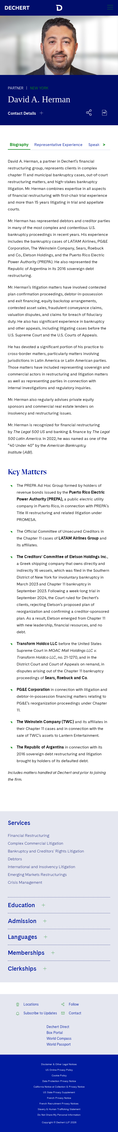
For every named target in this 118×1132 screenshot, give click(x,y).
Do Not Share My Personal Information (59, 1114)
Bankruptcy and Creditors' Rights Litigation (46, 851)
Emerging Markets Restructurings (37, 874)
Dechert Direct (58, 1027)
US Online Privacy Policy (59, 1069)
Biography (19, 144)
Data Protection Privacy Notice (59, 1081)
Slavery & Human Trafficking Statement (59, 1109)
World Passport (59, 1044)
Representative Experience (58, 144)
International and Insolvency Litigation (41, 866)
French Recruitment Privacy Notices (59, 1103)
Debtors (15, 859)
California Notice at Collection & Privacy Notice (59, 1086)
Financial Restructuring (28, 835)
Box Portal (55, 1033)
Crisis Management (25, 882)
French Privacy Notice (59, 1097)
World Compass (59, 1038)
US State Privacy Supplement (59, 1092)
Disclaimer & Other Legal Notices (59, 1064)
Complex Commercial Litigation (35, 843)
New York (39, 88)
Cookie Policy (59, 1075)
